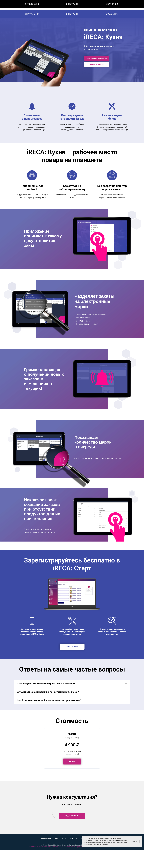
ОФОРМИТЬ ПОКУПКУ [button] (96, 64)
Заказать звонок (130, 5)
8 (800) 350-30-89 (109, 5)
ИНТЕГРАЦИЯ (72, 14)
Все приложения (60, 5)
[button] (72, 762)
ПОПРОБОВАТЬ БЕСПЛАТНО (96, 58)
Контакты (87, 5)
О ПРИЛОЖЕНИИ (32, 14)
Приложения (45, 838)
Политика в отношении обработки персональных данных (47, 847)
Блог (78, 5)
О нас (71, 5)
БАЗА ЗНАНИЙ (112, 14)
